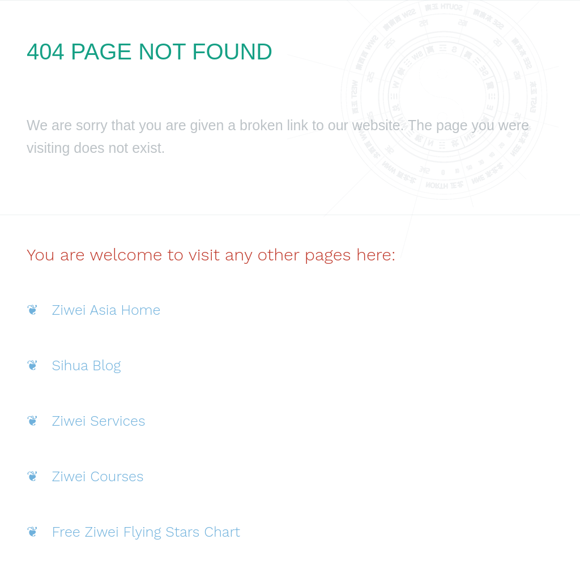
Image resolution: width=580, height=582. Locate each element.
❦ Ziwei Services (86, 421)
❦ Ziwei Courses (85, 476)
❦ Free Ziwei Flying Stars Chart (133, 532)
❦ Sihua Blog (74, 365)
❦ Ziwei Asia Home (94, 310)
